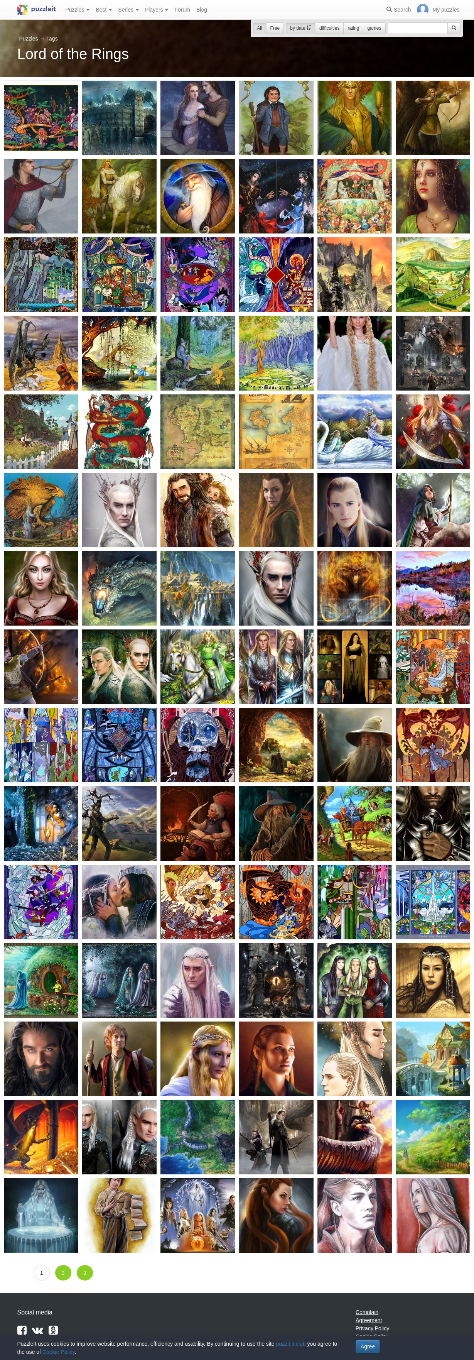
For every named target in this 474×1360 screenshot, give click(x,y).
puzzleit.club (291, 1344)
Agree (368, 1346)
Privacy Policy (372, 1328)
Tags (52, 39)
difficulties (329, 28)
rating (353, 28)
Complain (367, 1312)
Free (275, 28)
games (374, 28)
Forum (182, 10)
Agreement (369, 1320)
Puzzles (78, 10)
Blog (201, 10)
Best (104, 10)
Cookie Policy (58, 1352)
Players (157, 10)
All (259, 28)
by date (300, 28)
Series (128, 10)
